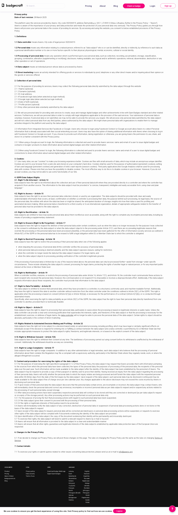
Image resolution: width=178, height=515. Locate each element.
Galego (87, 483)
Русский (86, 478)
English (87, 471)
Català (87, 500)
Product (7, 471)
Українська (85, 481)
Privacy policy (30, 471)
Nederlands (72, 476)
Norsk (87, 495)
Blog (116, 6)
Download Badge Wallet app (56, 471)
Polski (87, 502)
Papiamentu (85, 497)
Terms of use (30, 476)
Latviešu (87, 485)
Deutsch (86, 474)
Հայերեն (72, 485)
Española (87, 476)
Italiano (71, 481)
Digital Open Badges (54, 474)
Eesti (70, 474)
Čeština (71, 500)
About (103, 6)
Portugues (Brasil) (74, 493)
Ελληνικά (72, 483)
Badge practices (10, 478)
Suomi (71, 490)
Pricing (88, 6)
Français (71, 488)
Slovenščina (72, 478)
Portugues (86, 493)
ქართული (86, 490)
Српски (71, 495)
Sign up (168, 6)
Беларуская (73, 497)
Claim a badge (134, 6)
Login (152, 6)
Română (86, 488)
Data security (30, 474)
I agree (120, 511)
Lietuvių (71, 471)
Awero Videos (9, 476)
